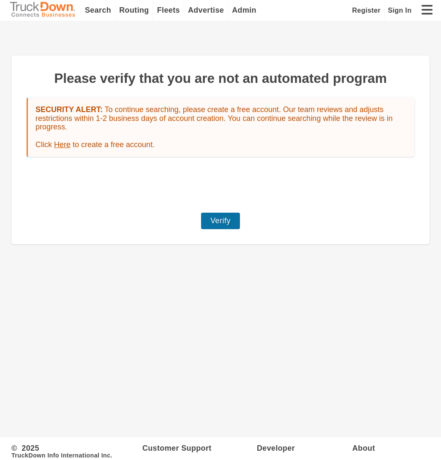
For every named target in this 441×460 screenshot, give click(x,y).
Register (366, 10)
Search (98, 10)
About (363, 448)
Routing (134, 10)
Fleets (168, 10)
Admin (244, 10)
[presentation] (220, 184)
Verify (220, 220)
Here (62, 144)
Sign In (399, 10)
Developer (276, 448)
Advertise (206, 10)
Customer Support (177, 448)
